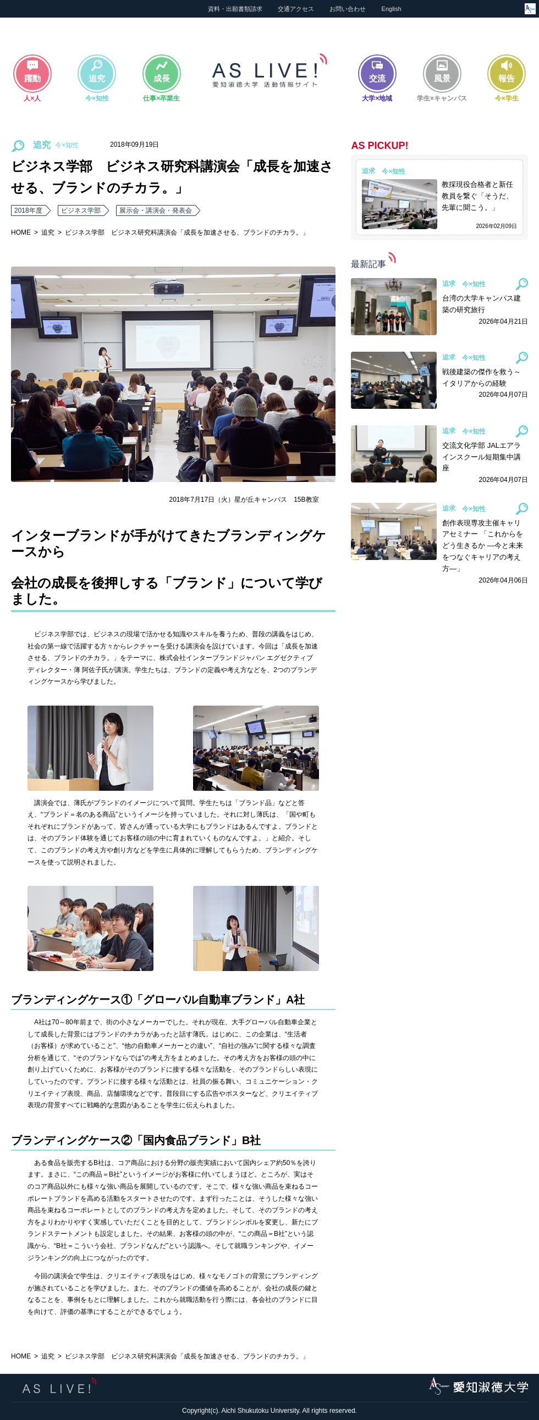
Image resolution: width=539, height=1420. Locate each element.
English (392, 8)
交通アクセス (296, 8)
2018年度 (28, 210)
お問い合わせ (347, 8)
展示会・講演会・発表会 (155, 210)
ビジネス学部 (81, 210)
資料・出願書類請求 (235, 8)
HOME (21, 232)
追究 (47, 232)
